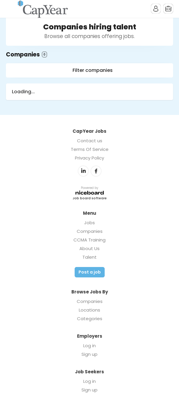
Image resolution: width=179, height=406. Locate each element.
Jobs (89, 222)
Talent (89, 257)
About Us (89, 248)
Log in (89, 345)
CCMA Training (89, 240)
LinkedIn (83, 171)
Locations (89, 310)
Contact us (89, 141)
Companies (90, 231)
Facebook (96, 171)
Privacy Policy (89, 158)
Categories (89, 318)
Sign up (89, 354)
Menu (10, 8)
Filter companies (93, 70)
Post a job (89, 272)
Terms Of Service (90, 149)
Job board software (90, 198)
